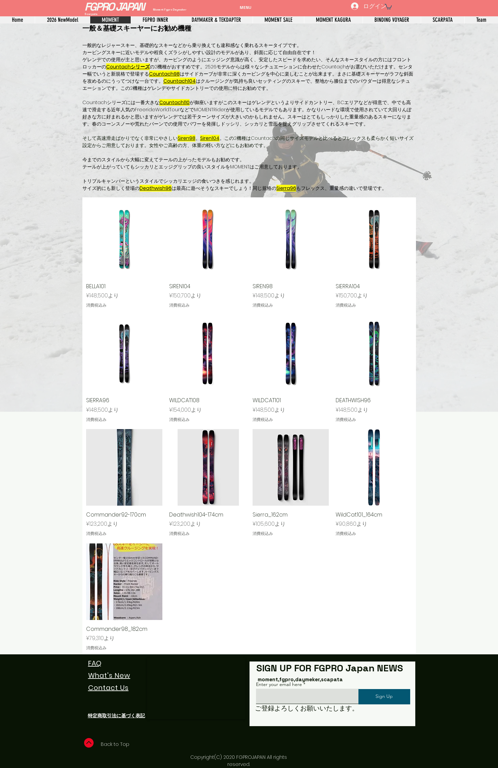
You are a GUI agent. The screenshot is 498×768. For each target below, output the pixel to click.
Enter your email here (279, 684)
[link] (388, 6)
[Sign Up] (384, 696)
